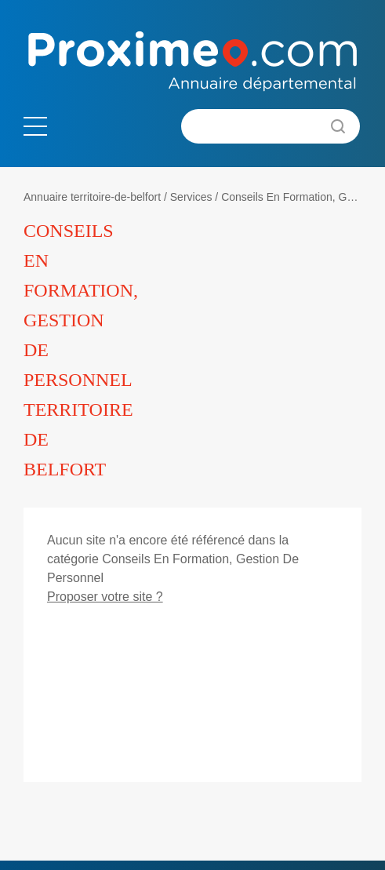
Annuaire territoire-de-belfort (92, 197)
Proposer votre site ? (105, 596)
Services (191, 197)
